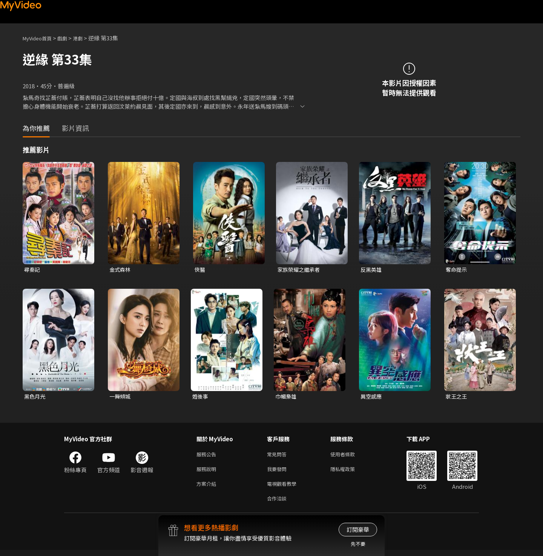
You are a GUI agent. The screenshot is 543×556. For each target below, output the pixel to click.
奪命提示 (457, 270)
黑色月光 (35, 397)
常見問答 (278, 456)
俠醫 (200, 270)
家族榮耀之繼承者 (300, 270)
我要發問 (278, 472)
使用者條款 (349, 456)
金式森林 (120, 270)
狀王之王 (457, 397)
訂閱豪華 (358, 529)
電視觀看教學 (284, 488)
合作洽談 (278, 504)
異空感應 (371, 397)
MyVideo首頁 (40, 38)
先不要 (358, 543)
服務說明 (207, 472)
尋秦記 (32, 270)
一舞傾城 (120, 397)
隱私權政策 (349, 472)
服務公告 (207, 456)
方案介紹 (207, 488)
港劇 (85, 38)
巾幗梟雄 (286, 397)
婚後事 (200, 397)
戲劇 (68, 38)
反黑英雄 (371, 270)
